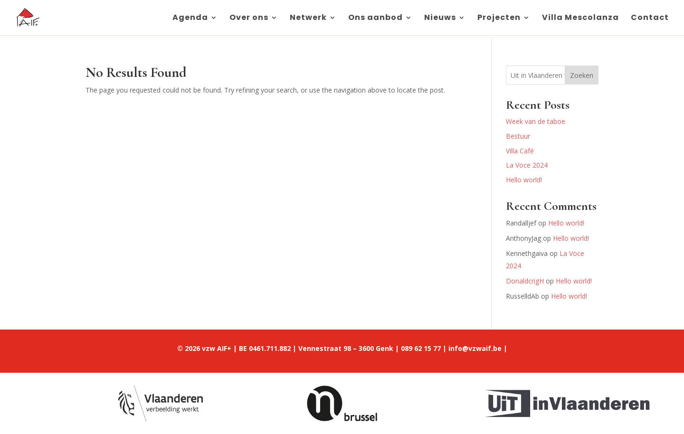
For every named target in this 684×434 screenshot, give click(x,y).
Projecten (499, 18)
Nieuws (440, 18)
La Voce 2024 (527, 165)
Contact (650, 18)
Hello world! (524, 179)
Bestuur (518, 136)
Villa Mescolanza (580, 18)
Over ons (248, 18)
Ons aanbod (375, 18)
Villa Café (520, 150)
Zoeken (581, 75)
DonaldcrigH (525, 280)
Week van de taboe (535, 121)
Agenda (190, 18)
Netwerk (308, 18)
